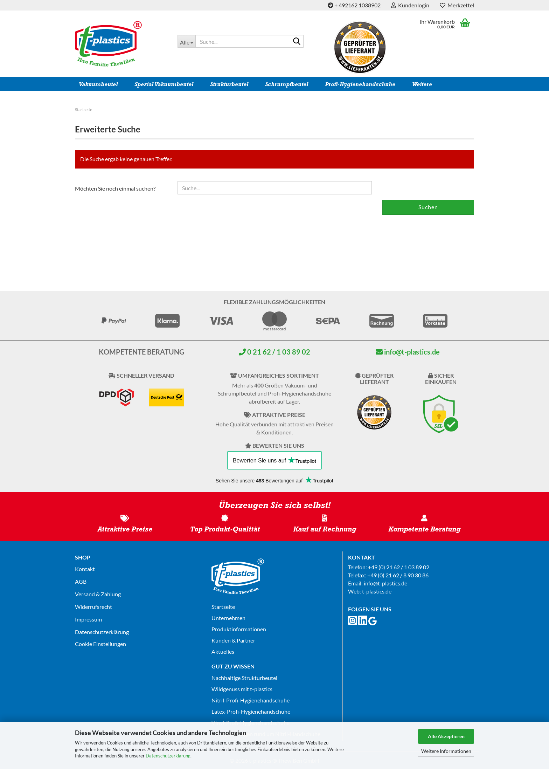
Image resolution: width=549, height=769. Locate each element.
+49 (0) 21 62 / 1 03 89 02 (398, 567)
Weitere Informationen (446, 751)
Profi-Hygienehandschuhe (360, 84)
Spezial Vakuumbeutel (163, 84)
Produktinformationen (238, 629)
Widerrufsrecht (93, 606)
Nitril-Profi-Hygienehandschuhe (250, 700)
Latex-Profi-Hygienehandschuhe (250, 711)
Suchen (428, 207)
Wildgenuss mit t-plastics (241, 689)
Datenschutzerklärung (168, 755)
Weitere (422, 84)
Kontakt (85, 568)
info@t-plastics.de (408, 352)
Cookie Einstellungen (100, 643)
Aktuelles (222, 651)
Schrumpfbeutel (286, 84)
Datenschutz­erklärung (102, 632)
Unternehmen (228, 617)
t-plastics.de (376, 591)
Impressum (88, 619)
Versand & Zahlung (98, 594)
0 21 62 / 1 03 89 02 (274, 352)
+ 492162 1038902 (354, 5)
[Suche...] (186, 41)
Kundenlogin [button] (410, 5)
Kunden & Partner (233, 640)
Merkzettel (457, 5)
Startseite (223, 606)
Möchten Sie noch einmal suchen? (115, 188)
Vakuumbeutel (98, 84)
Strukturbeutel (229, 84)
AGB (80, 581)
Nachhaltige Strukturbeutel (244, 677)
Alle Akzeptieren (446, 736)
